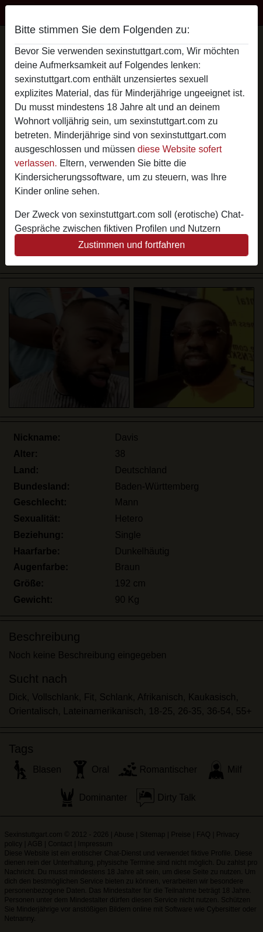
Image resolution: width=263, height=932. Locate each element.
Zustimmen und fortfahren (131, 245)
